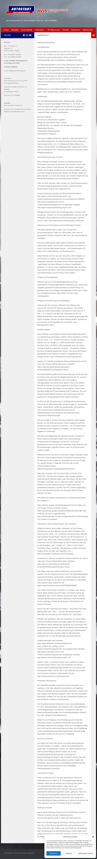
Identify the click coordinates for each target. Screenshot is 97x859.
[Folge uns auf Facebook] (24, 35)
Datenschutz (88, 30)
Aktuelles (14, 30)
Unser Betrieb (26, 30)
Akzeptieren (53, 853)
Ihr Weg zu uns (54, 30)
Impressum (75, 30)
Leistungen (39, 30)
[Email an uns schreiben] (30, 35)
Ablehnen (69, 853)
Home (6, 30)
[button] (93, 837)
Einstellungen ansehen (85, 853)
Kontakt (65, 30)
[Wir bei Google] (27, 35)
